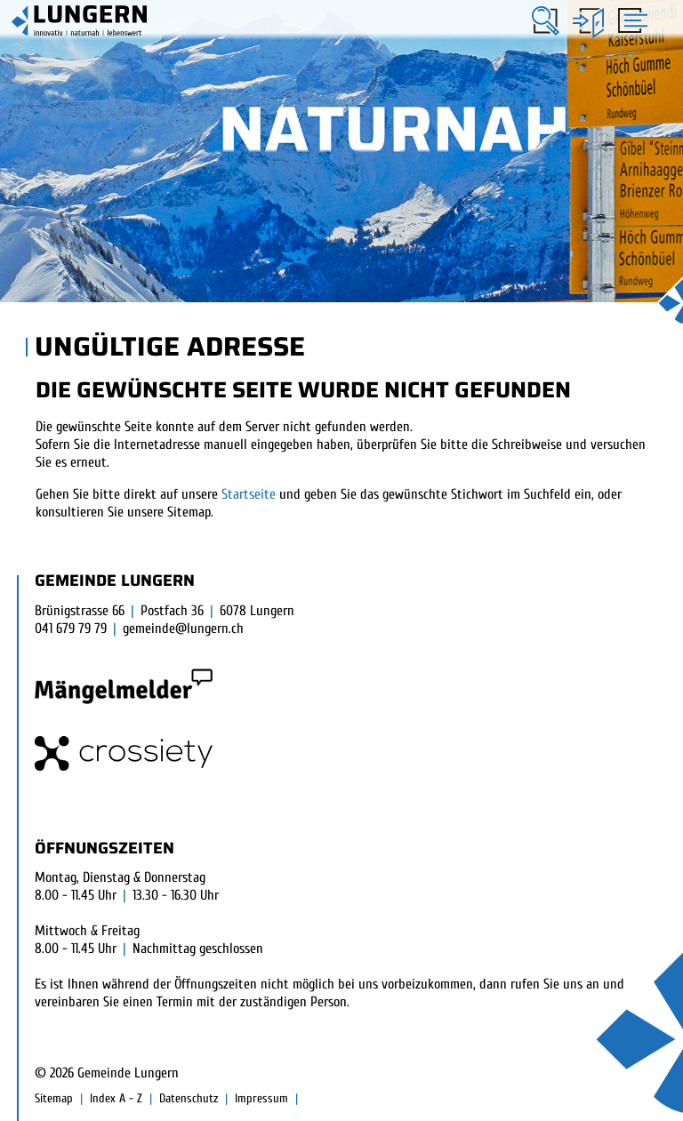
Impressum (261, 1098)
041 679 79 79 (71, 629)
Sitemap (54, 1098)
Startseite (248, 494)
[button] (545, 21)
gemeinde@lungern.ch (183, 629)
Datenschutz (188, 1098)
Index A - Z (116, 1098)
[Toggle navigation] (630, 19)
